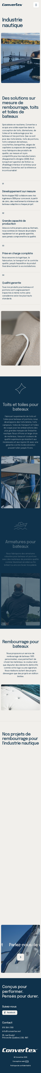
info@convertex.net (11, 1031)
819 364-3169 (7, 1028)
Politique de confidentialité (20, 1065)
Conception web (21, 1061)
